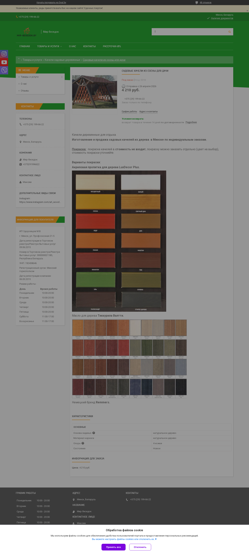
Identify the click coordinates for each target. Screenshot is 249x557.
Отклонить (140, 547)
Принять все (113, 547)
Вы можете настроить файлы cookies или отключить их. (123, 539)
